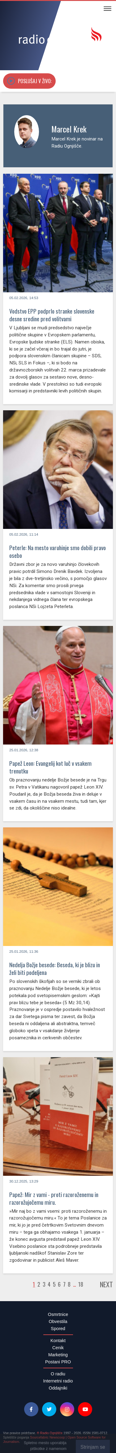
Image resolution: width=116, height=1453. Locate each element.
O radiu (58, 1373)
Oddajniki (58, 1388)
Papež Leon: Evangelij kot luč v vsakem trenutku (50, 767)
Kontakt (58, 1340)
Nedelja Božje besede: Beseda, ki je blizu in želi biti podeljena (54, 968)
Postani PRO (58, 1361)
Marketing (58, 1354)
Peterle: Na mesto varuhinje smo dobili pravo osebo (57, 551)
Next (106, 1284)
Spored (58, 1328)
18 (80, 1284)
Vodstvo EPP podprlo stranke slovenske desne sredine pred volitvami (51, 314)
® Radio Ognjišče (49, 1433)
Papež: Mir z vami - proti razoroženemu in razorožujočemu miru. (53, 1198)
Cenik (58, 1347)
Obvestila (58, 1321)
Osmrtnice (58, 1314)
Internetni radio (58, 1380)
